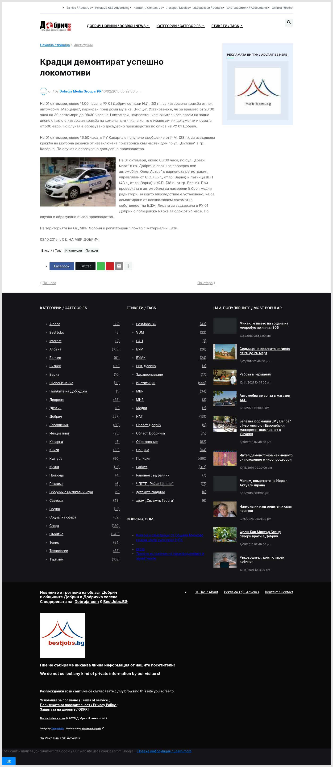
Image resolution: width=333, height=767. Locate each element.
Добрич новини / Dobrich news (116, 26)
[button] (289, 23)
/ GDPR (64, 709)
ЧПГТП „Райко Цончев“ (171, 483)
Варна (85, 374)
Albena (85, 324)
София (85, 509)
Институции (83, 45)
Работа (171, 467)
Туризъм (85, 559)
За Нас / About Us (79, 7)
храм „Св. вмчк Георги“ (171, 500)
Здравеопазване (171, 374)
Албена (85, 349)
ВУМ (171, 349)
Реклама (85, 483)
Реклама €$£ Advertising (112, 7)
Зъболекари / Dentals (208, 7)
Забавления (85, 425)
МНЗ (171, 399)
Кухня (85, 467)
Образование (171, 441)
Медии (171, 408)
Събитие (85, 534)
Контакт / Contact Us (148, 7)
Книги (85, 450)
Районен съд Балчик (171, 475)
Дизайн (85, 408)
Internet (85, 341)
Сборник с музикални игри (85, 492)
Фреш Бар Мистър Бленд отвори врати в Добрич (260, 534)
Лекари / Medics (177, 7)
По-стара (204, 283)
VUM (171, 332)
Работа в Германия (255, 374)
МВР (171, 391)
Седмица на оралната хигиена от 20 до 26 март (265, 351)
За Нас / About (206, 592)
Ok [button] (9, 761)
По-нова (49, 283)
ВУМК (171, 357)
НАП (171, 416)
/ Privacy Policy (78, 705)
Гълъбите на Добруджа (85, 391)
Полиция (92, 250)
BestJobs (85, 332)
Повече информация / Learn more (164, 751)
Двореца (85, 399)
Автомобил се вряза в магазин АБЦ (265, 397)
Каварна (85, 441)
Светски (85, 500)
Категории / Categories (178, 26)
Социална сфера (85, 517)
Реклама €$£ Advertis (62, 738)
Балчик (85, 357)
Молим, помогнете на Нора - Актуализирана (263, 483)
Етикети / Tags (225, 26)
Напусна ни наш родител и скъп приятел (266, 508)
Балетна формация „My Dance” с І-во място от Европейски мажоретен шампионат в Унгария (265, 427)
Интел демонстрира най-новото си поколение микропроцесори (266, 457)
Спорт (85, 525)
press (140, 549)
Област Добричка (171, 433)
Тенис (85, 542)
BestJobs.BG (171, 324)
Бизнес (85, 366)
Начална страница (55, 45)
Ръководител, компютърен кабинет (262, 559)
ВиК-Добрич (171, 366)
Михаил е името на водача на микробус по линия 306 (264, 325)
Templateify (57, 728)
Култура (85, 458)
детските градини (171, 492)
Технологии (85, 550)
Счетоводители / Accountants (247, 7)
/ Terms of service (74, 700)
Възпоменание (85, 383)
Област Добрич (171, 425)
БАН (171, 341)
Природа (85, 475)
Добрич (85, 416)
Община (171, 450)
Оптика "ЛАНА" (282, 7)
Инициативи (85, 433)
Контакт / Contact (279, 592)
